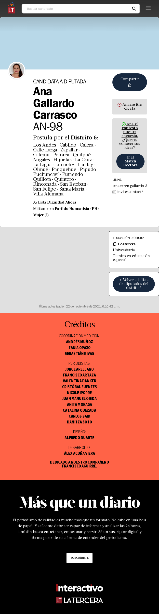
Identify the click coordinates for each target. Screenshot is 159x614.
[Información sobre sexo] (46, 215)
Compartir (129, 82)
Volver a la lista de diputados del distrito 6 (134, 284)
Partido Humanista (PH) (77, 209)
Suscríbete (79, 558)
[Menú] (148, 7)
